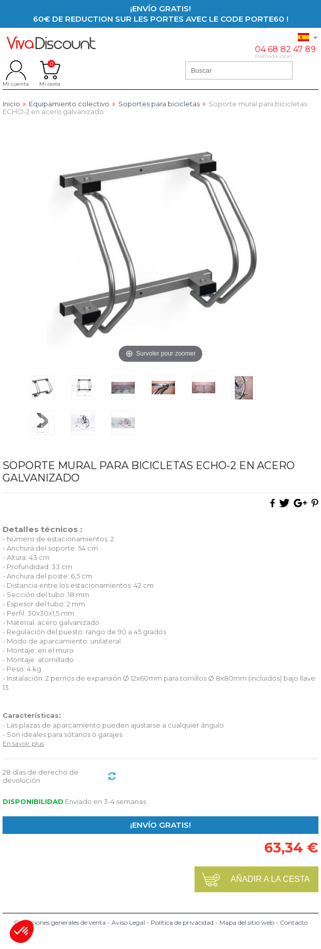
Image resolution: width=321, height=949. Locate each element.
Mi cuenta (16, 70)
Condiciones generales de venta (60, 922)
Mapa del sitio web (246, 922)
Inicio (11, 104)
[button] (21, 931)
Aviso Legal (128, 922)
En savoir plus (23, 743)
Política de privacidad (182, 922)
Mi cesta (49, 70)
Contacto (294, 922)
